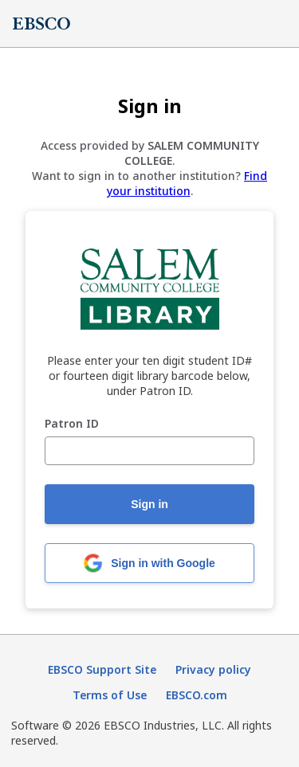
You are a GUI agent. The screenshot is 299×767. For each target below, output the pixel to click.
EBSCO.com (196, 694)
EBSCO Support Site (102, 669)
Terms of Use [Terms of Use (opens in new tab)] (110, 694)
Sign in (149, 504)
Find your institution (187, 183)
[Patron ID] (149, 450)
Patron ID (72, 424)
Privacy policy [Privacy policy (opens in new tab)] (213, 669)
